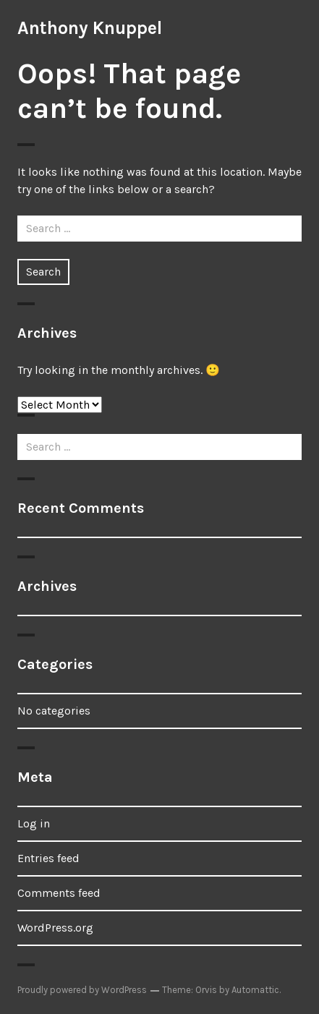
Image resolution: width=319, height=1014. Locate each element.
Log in (33, 823)
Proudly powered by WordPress (82, 989)
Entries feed (48, 858)
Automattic (255, 989)
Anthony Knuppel (89, 27)
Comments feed (59, 893)
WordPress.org (55, 927)
